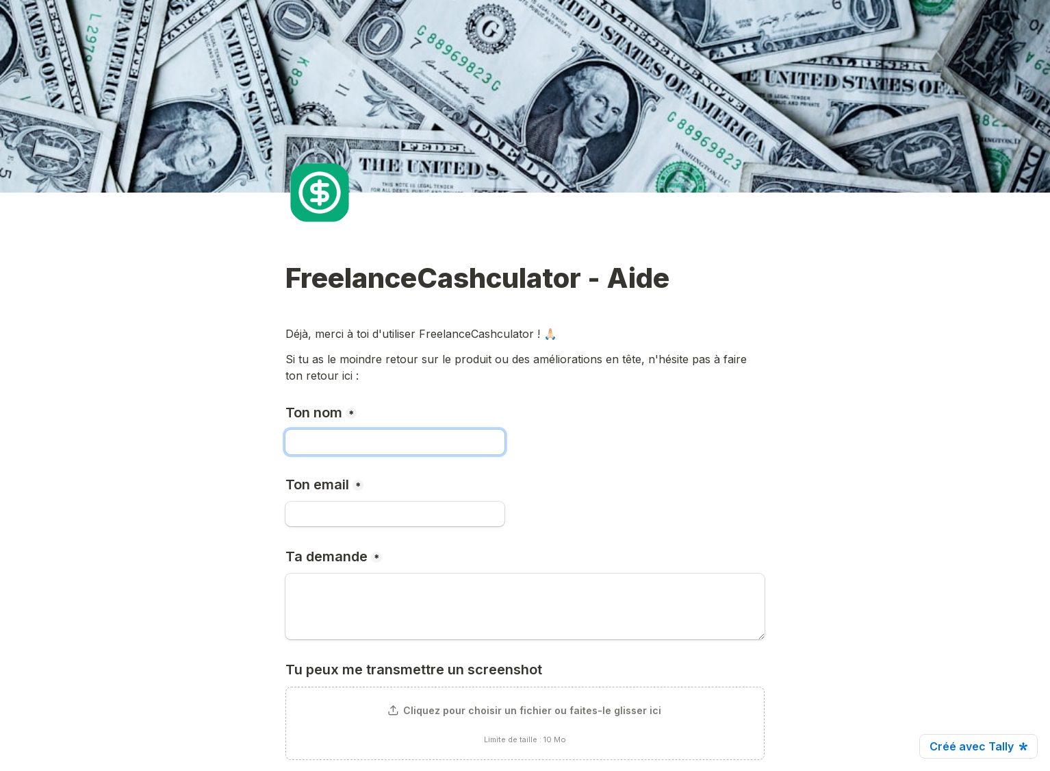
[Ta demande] (525, 606)
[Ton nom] (394, 442)
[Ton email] (394, 514)
